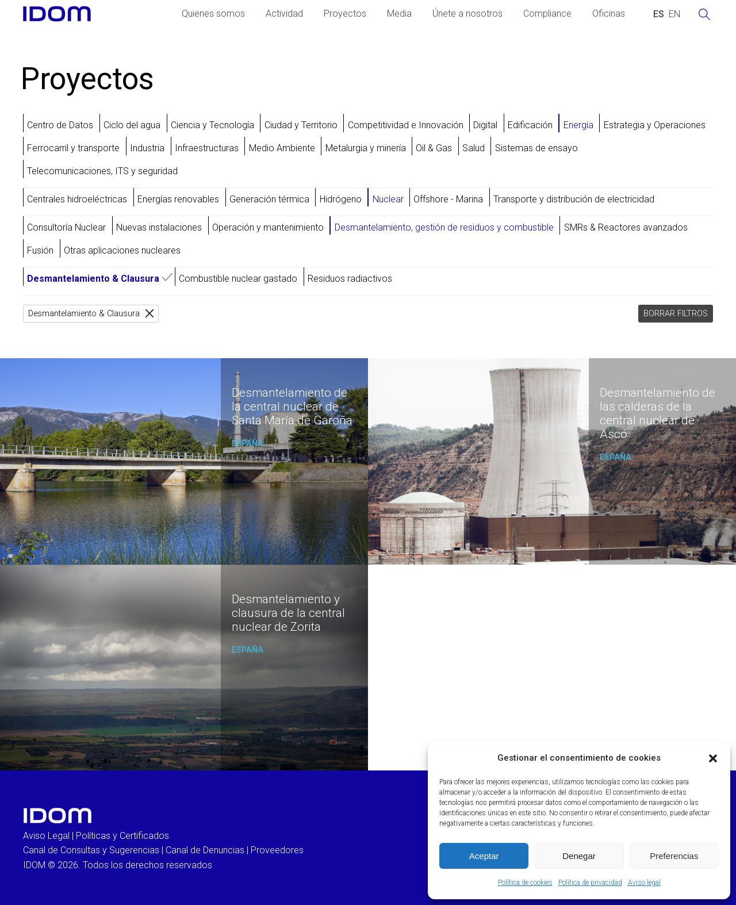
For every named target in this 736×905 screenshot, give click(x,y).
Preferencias (674, 856)
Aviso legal (644, 883)
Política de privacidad (590, 883)
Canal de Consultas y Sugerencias (91, 850)
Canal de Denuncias (205, 850)
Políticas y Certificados (122, 835)
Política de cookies (525, 883)
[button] (713, 758)
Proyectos (345, 13)
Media (399, 13)
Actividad (284, 13)
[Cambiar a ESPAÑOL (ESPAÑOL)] (658, 14)
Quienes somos (213, 13)
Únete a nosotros (467, 13)
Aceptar (484, 856)
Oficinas (608, 13)
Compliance (547, 13)
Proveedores (277, 850)
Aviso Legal (46, 835)
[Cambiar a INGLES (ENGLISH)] (674, 14)
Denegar (579, 856)
